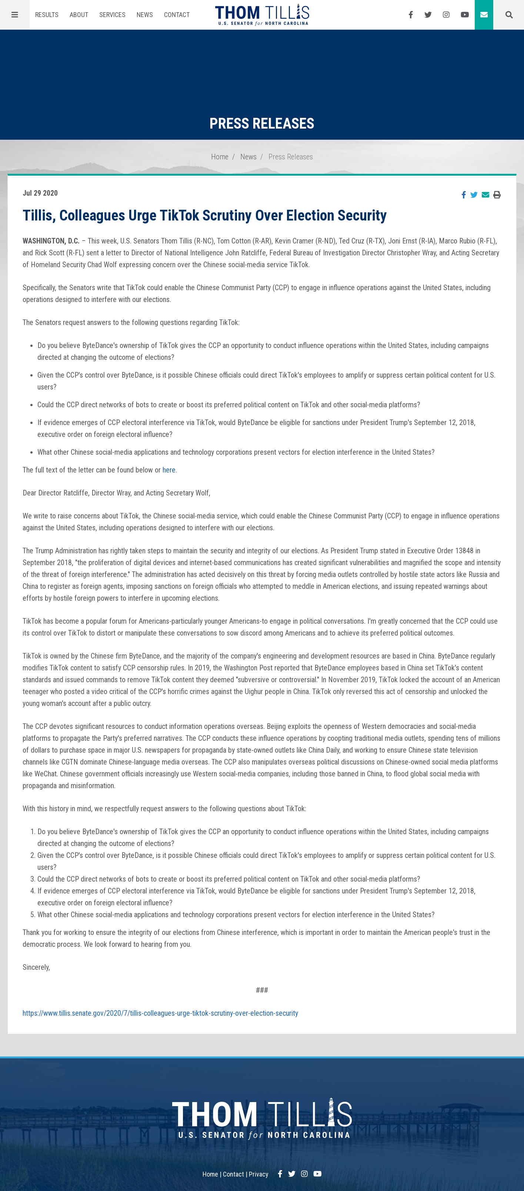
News (145, 15)
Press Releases (290, 156)
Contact (177, 15)
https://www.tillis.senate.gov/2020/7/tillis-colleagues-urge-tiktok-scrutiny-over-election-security (160, 1013)
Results (47, 15)
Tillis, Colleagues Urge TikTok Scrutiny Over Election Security (205, 215)
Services (112, 15)
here (169, 469)
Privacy (258, 1174)
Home (219, 156)
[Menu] (15, 15)
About (79, 15)
